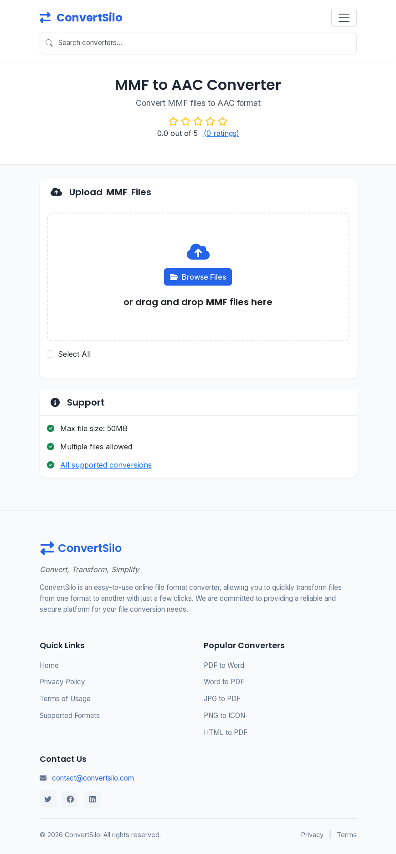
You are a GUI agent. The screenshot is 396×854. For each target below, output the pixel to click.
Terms (347, 834)
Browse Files (198, 276)
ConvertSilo (81, 17)
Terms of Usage (65, 698)
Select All (74, 354)
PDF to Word (224, 665)
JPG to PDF (222, 698)
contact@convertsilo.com (93, 778)
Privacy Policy (62, 681)
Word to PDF (224, 681)
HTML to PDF (225, 732)
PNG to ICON (224, 715)
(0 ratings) (221, 133)
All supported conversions (106, 464)
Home (49, 665)
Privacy (312, 834)
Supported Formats (70, 715)
